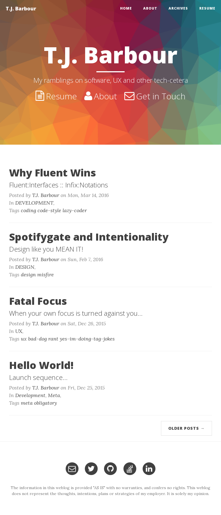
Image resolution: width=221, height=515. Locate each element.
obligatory (45, 403)
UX (18, 331)
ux (24, 338)
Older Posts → (186, 428)
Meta (54, 395)
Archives (178, 8)
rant (53, 338)
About (150, 8)
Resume (207, 8)
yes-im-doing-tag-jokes (87, 338)
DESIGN (24, 267)
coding (28, 210)
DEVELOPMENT (34, 203)
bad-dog (37, 338)
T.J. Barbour (21, 8)
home (126, 8)
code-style (49, 210)
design (28, 274)
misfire (45, 274)
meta (27, 403)
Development (30, 395)
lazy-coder (75, 210)
